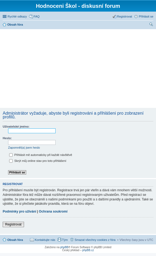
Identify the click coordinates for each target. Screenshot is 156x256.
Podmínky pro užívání (19, 211)
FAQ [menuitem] (37, 16)
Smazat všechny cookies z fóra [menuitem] (95, 239)
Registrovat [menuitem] (124, 16)
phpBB (64, 247)
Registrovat (13, 224)
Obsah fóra (15, 239)
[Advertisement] (78, 68)
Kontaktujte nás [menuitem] (45, 239)
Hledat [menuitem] (151, 25)
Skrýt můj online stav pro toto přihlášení (37, 160)
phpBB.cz (88, 250)
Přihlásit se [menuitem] (146, 16)
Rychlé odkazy (17, 16)
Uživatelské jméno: (16, 126)
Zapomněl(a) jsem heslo (24, 147)
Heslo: (7, 138)
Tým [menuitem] (65, 239)
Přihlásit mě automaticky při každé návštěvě (40, 154)
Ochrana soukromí (53, 211)
